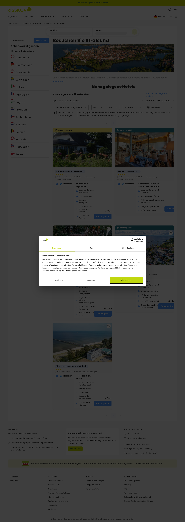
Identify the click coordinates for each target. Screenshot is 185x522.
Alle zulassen (126, 280)
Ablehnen (59, 280)
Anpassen (92, 280)
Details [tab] (92, 248)
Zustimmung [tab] (57, 248)
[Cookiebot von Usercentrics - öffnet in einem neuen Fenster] (132, 240)
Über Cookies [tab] (128, 248)
